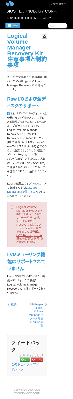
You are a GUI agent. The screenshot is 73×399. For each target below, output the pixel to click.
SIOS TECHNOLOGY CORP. (31, 11)
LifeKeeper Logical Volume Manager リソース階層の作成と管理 (36, 315)
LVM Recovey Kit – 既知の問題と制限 (29, 236)
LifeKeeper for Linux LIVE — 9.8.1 (29, 17)
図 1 (9, 113)
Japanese (58, 3)
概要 (14, 304)
